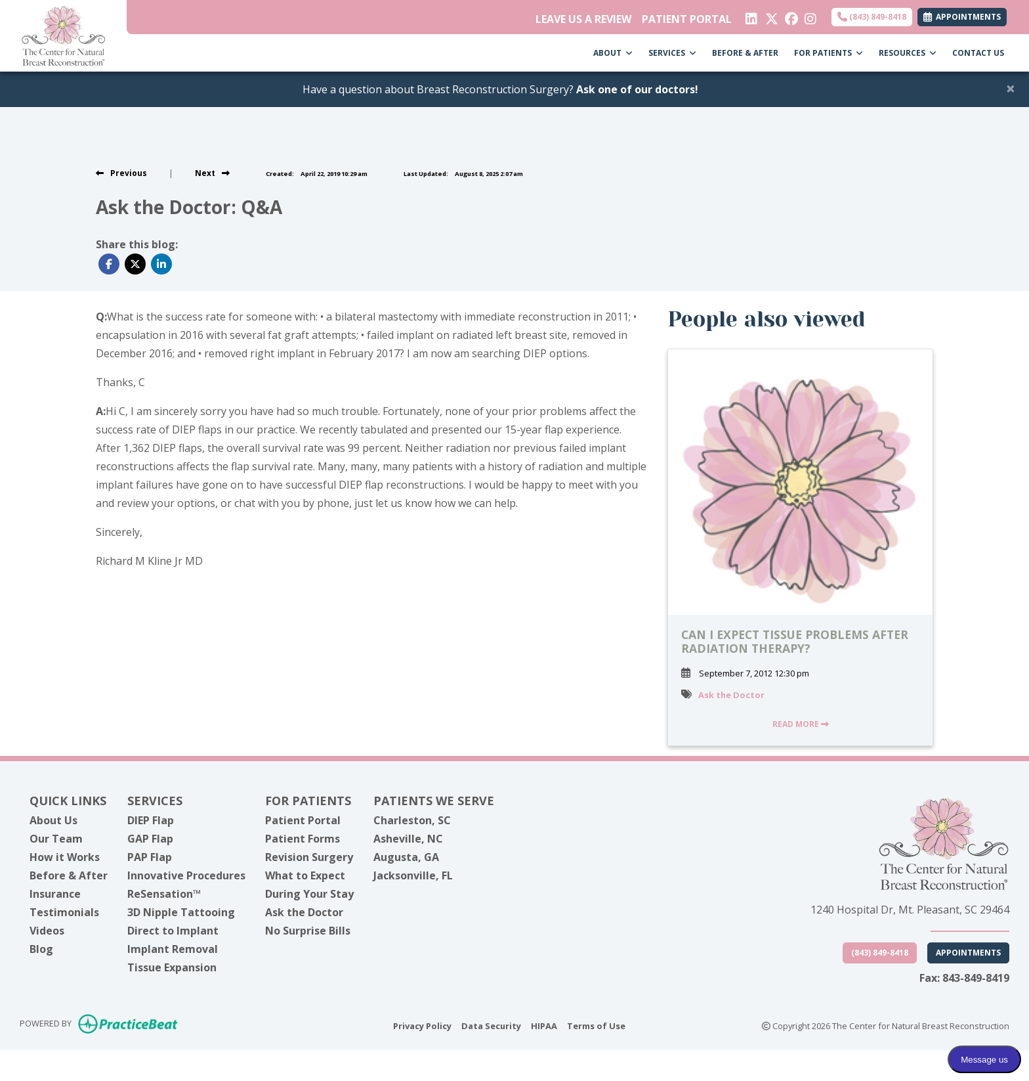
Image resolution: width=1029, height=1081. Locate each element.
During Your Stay (309, 894)
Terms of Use (596, 1025)
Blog (41, 949)
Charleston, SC (412, 820)
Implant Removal (172, 949)
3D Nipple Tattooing (181, 912)
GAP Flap (150, 838)
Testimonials (64, 912)
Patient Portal (303, 820)
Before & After (69, 875)
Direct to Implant (173, 930)
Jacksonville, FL (413, 875)
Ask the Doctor (731, 695)
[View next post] (212, 173)
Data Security (491, 1025)
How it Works (65, 857)
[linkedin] (750, 16)
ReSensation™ (164, 894)
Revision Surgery (309, 857)
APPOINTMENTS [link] (962, 16)
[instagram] (809, 16)
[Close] (1010, 88)
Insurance (55, 894)
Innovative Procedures (186, 875)
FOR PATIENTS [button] (828, 52)
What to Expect (305, 875)
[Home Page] (63, 35)
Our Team (56, 838)
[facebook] (790, 16)
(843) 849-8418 (871, 16)
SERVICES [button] (672, 52)
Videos (47, 930)
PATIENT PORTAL (687, 19)
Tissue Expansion (172, 967)
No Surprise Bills (307, 930)
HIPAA (544, 1025)
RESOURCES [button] (907, 52)
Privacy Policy (422, 1025)
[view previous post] (121, 173)
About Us (53, 820)
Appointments (968, 952)
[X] (770, 16)
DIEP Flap (150, 820)
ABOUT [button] (613, 52)
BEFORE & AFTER (745, 52)
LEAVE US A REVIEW (583, 19)
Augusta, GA (406, 857)
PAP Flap (149, 857)
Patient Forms (302, 838)
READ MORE (800, 724)
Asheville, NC (408, 838)
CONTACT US (978, 52)
